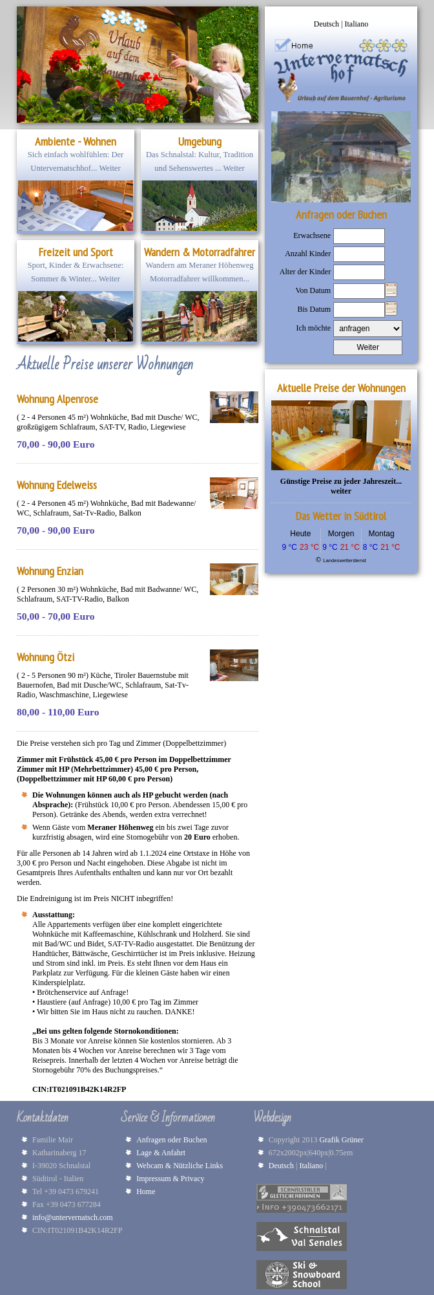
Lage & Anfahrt (160, 1152)
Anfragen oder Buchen (171, 1139)
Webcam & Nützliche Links (179, 1165)
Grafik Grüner (343, 1139)
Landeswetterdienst (344, 560)
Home (145, 1191)
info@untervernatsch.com (72, 1217)
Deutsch (327, 23)
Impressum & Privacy (170, 1178)
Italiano (357, 23)
